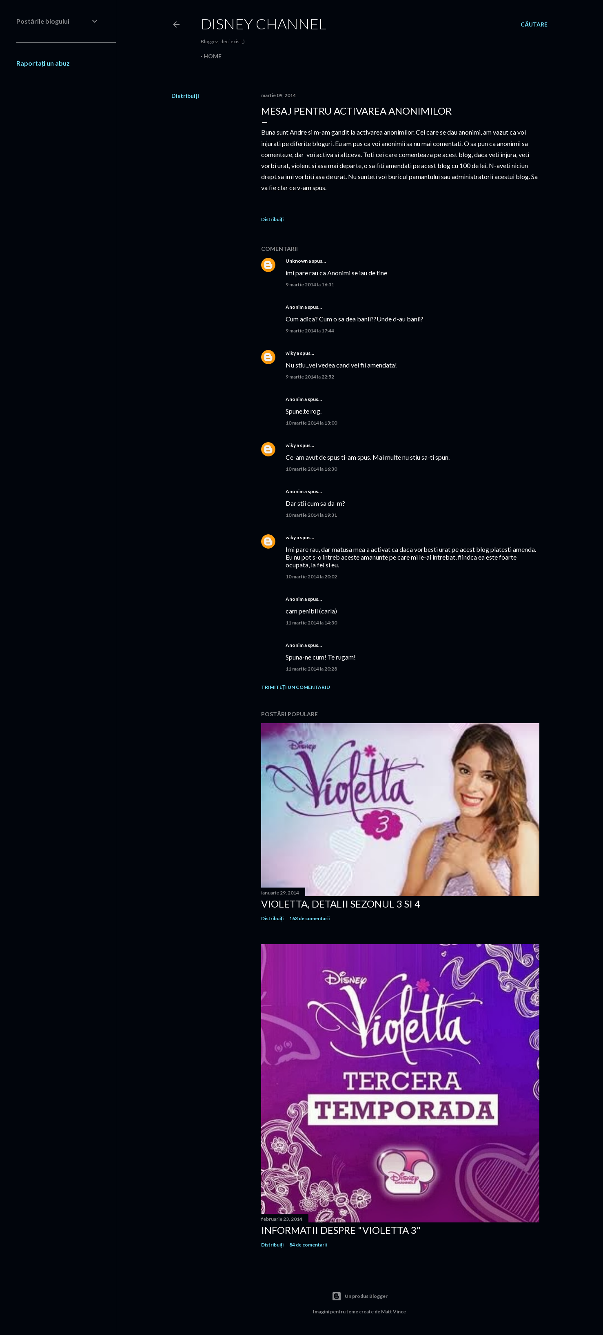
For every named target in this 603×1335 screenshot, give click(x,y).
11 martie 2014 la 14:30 (311, 623)
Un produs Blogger (360, 1296)
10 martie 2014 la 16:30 (311, 469)
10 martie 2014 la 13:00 (311, 423)
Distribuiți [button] (185, 95)
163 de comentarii (309, 918)
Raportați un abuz (43, 63)
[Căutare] (534, 24)
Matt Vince (393, 1311)
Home (213, 56)
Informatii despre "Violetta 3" (341, 1230)
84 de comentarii (308, 1245)
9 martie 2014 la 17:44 (310, 331)
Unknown (297, 261)
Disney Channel (263, 24)
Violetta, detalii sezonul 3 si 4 (340, 904)
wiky (291, 353)
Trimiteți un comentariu (295, 687)
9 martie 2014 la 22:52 (310, 377)
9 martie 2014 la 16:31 (310, 284)
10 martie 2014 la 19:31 (311, 515)
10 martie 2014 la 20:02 (311, 576)
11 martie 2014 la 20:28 (311, 669)
